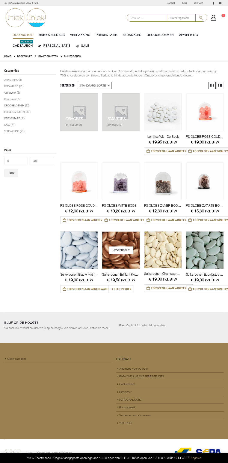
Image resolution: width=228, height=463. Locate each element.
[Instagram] (220, 3)
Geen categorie (16, 358)
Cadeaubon (10, 92)
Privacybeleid (127, 407)
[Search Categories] (182, 17)
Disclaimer (125, 392)
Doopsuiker (23, 35)
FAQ (184, 2)
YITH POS (125, 423)
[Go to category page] (79, 112)
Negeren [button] (195, 458)
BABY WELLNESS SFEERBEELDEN (141, 376)
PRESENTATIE (106, 35)
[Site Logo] (25, 17)
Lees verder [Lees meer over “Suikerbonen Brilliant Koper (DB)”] (122, 289)
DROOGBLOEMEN (160, 35)
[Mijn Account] (213, 18)
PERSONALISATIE (54, 46)
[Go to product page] (163, 112)
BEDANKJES (131, 35)
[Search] (201, 17)
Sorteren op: (67, 85)
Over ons (198, 2)
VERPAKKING (80, 35)
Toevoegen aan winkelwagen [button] (172, 151)
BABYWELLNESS (52, 35)
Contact (171, 2)
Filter (11, 173)
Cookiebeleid (127, 384)
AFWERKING (188, 35)
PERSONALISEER (14, 112)
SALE (82, 46)
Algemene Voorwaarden (133, 368)
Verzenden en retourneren (135, 415)
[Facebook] (213, 3)
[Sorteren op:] (95, 85)
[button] (212, 85)
